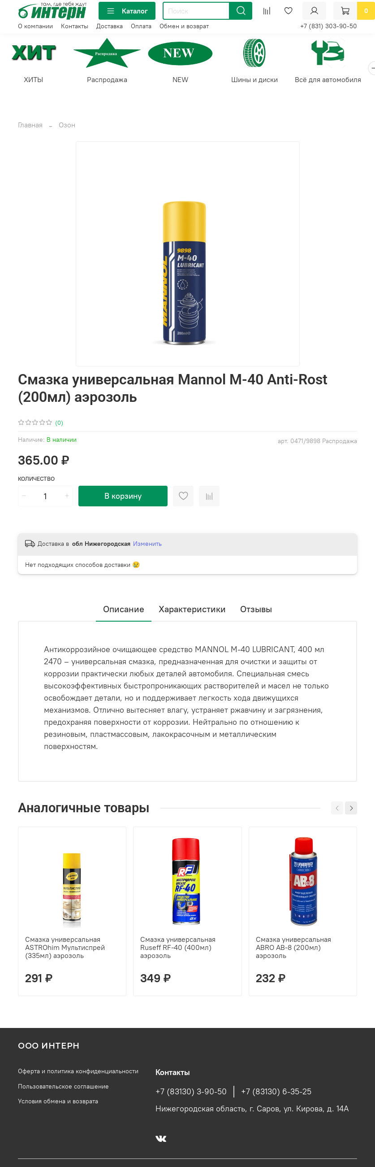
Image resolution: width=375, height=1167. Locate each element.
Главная (30, 126)
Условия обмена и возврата (58, 1102)
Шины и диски (264, 80)
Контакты (74, 26)
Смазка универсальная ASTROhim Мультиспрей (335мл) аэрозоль (65, 948)
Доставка (109, 26)
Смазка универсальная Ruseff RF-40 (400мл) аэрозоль (178, 948)
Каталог (127, 10)
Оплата (141, 26)
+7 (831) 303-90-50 (328, 26)
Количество (36, 479)
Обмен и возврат (184, 26)
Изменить (147, 545)
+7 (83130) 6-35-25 (276, 1092)
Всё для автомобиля (340, 80)
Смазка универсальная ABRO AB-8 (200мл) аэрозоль (293, 948)
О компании (35, 26)
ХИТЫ (34, 80)
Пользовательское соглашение (63, 1088)
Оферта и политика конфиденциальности (78, 1072)
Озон (67, 126)
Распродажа (111, 80)
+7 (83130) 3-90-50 (191, 1092)
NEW (187, 80)
